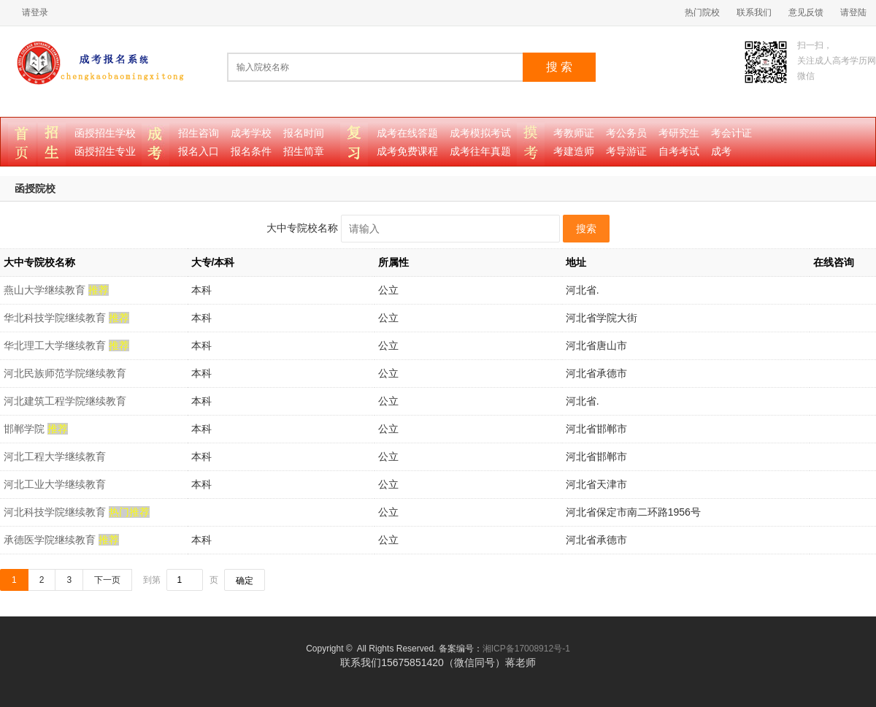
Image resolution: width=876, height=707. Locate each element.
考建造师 (573, 151)
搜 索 (559, 67)
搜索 (586, 228)
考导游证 (626, 151)
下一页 (107, 580)
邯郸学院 (25, 429)
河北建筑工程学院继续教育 (65, 401)
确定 (244, 581)
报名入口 (198, 151)
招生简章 (303, 151)
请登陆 (853, 12)
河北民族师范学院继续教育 (65, 373)
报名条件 (251, 151)
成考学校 (251, 133)
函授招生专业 (105, 151)
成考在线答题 (407, 133)
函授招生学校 (105, 133)
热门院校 (702, 12)
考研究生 (678, 133)
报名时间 (303, 133)
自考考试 (678, 151)
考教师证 (573, 133)
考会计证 (731, 133)
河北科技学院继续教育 (56, 512)
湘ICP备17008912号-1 (526, 648)
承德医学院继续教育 (51, 540)
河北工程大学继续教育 (55, 456)
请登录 (35, 12)
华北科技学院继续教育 (56, 318)
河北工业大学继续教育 (55, 484)
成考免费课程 (407, 151)
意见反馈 (805, 12)
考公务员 (626, 133)
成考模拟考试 (480, 133)
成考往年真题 (480, 151)
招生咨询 (198, 133)
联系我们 (754, 12)
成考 (721, 151)
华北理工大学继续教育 (56, 345)
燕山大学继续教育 (46, 290)
